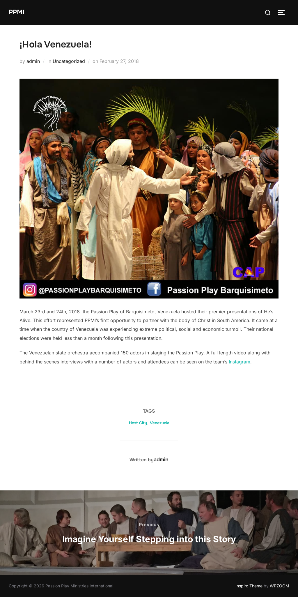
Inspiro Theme (248, 585)
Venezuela (159, 422)
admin (33, 61)
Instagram (239, 362)
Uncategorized (69, 61)
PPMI (16, 12)
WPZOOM (279, 585)
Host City (138, 422)
